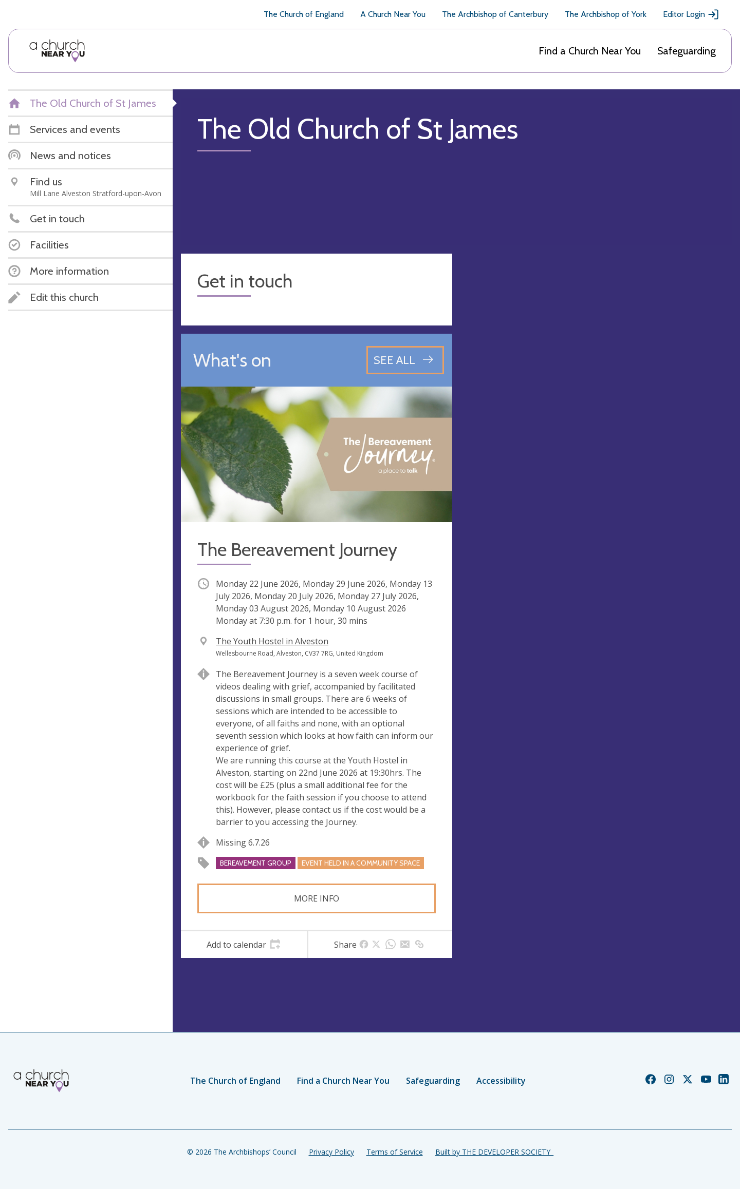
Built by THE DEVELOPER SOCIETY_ (494, 1152)
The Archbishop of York (605, 14)
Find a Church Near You (590, 51)
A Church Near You (392, 14)
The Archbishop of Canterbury (495, 14)
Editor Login (691, 14)
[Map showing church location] (596, 389)
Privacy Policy (331, 1152)
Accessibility (501, 1080)
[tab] (244, 944)
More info (316, 898)
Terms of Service (394, 1152)
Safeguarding (686, 51)
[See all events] (405, 360)
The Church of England (304, 14)
